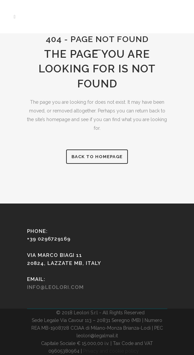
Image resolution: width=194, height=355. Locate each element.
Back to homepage (97, 156)
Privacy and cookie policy (111, 351)
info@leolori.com (55, 287)
